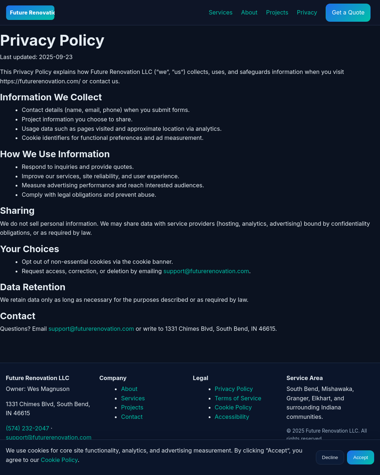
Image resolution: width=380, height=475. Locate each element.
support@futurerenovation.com (206, 271)
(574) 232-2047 (27, 428)
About (249, 12)
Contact (131, 416)
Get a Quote (348, 12)
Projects (277, 12)
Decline (330, 457)
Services (221, 12)
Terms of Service (238, 398)
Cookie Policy (233, 407)
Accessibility (232, 416)
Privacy (307, 12)
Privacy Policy (234, 388)
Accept (360, 457)
